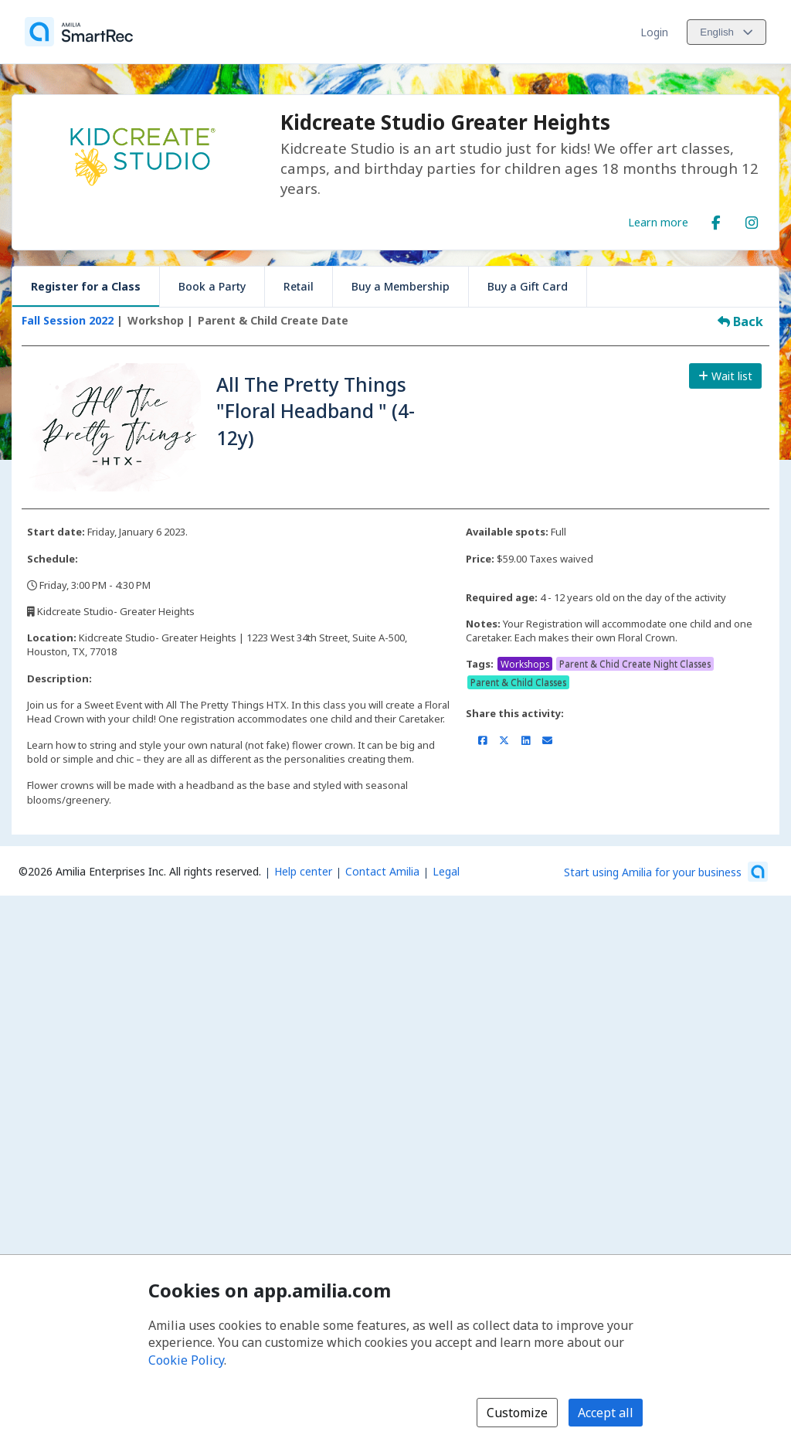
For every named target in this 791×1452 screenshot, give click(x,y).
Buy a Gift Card (527, 286)
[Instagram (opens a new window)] (752, 219)
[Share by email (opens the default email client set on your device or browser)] (547, 740)
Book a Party (212, 286)
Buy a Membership (400, 286)
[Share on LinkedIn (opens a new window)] (525, 740)
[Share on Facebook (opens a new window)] (482, 740)
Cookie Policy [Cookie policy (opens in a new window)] (186, 1360)
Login (654, 32)
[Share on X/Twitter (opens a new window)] (504, 740)
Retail (298, 286)
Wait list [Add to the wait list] (725, 376)
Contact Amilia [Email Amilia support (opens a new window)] (382, 871)
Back (740, 321)
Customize (517, 1412)
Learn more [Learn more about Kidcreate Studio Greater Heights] (658, 222)
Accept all (605, 1412)
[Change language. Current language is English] (726, 32)
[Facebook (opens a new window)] (716, 219)
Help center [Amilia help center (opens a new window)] (303, 871)
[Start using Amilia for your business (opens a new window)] (666, 872)
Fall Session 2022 (69, 320)
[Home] (79, 31)
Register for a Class (86, 286)
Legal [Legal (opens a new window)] (446, 871)
